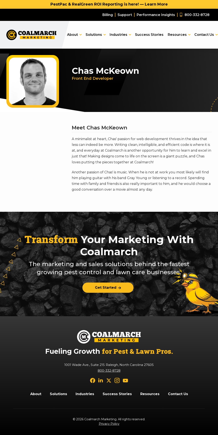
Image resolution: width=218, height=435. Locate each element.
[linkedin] (100, 380)
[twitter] (108, 380)
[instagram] (117, 380)
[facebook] (92, 380)
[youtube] (125, 380)
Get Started (105, 288)
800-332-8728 (109, 370)
